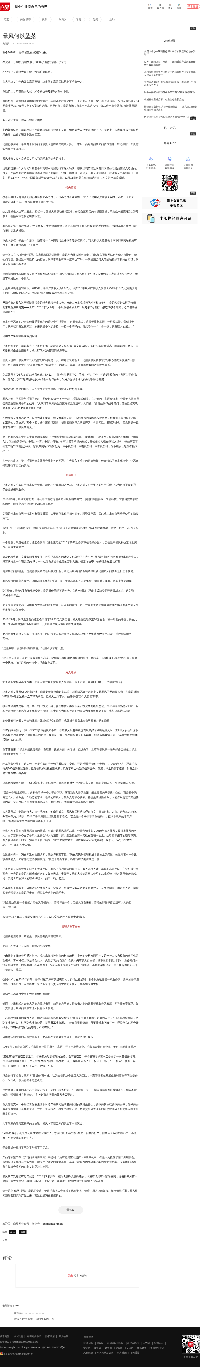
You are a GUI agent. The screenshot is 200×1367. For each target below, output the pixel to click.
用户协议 (63, 1336)
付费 (95, 19)
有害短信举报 (34, 1336)
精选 (6, 19)
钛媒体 (97, 1348)
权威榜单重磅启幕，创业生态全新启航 (164, 99)
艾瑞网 (129, 1348)
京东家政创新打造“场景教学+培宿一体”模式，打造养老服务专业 (170, 83)
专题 (78, 19)
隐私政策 (50, 1336)
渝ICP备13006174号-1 (53, 1347)
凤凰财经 (88, 1352)
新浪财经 (158, 1343)
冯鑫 (22, 1232)
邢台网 (100, 1343)
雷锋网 (86, 1348)
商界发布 (25, 19)
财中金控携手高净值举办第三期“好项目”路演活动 (169, 92)
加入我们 (18, 1336)
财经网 (108, 1348)
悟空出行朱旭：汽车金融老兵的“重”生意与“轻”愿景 (170, 117)
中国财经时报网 (115, 1343)
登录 (70, 1275)
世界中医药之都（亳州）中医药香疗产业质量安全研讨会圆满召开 (170, 63)
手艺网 (146, 1343)
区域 (62, 19)
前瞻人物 (88, 1343)
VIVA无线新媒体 (104, 1352)
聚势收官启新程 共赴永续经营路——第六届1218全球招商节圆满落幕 (170, 108)
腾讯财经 (141, 1348)
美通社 (135, 1352)
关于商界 (4, 1336)
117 (70, 1209)
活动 (112, 19)
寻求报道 (193, 6)
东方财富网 (123, 1352)
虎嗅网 (119, 1348)
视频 (44, 19)
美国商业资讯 (157, 1348)
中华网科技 (133, 1343)
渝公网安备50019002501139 (18, 1354)
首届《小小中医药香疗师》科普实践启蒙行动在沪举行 (170, 53)
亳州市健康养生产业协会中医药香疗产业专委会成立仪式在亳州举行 (170, 73)
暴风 (12, 1232)
